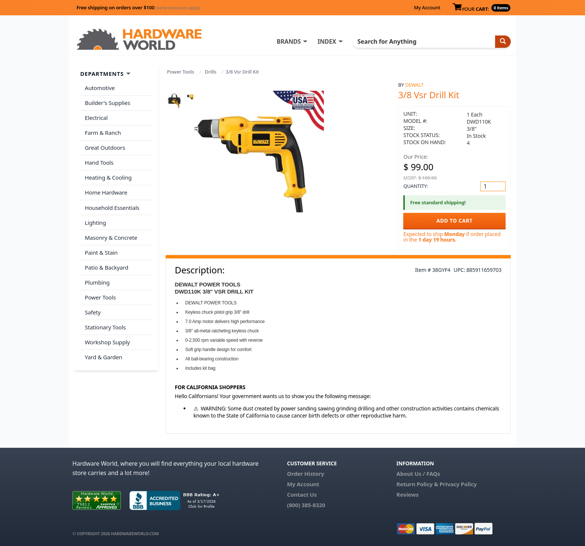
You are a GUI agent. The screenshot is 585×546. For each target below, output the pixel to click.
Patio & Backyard (106, 265)
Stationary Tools (105, 324)
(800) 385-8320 (306, 505)
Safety (92, 309)
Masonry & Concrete (111, 235)
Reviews (407, 494)
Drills (210, 71)
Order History (305, 473)
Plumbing (97, 279)
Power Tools (180, 71)
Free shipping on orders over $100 (138, 7)
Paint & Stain (101, 250)
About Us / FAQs (418, 473)
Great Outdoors (105, 147)
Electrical (96, 117)
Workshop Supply (107, 338)
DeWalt (414, 84)
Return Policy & (417, 484)
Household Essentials (112, 206)
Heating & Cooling (108, 176)
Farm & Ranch (103, 132)
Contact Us (302, 494)
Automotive (100, 87)
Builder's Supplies (107, 102)
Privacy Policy (458, 484)
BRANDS (290, 41)
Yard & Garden (103, 353)
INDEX (328, 41)
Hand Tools (99, 161)
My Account (427, 7)
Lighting (95, 220)
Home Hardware (106, 191)
